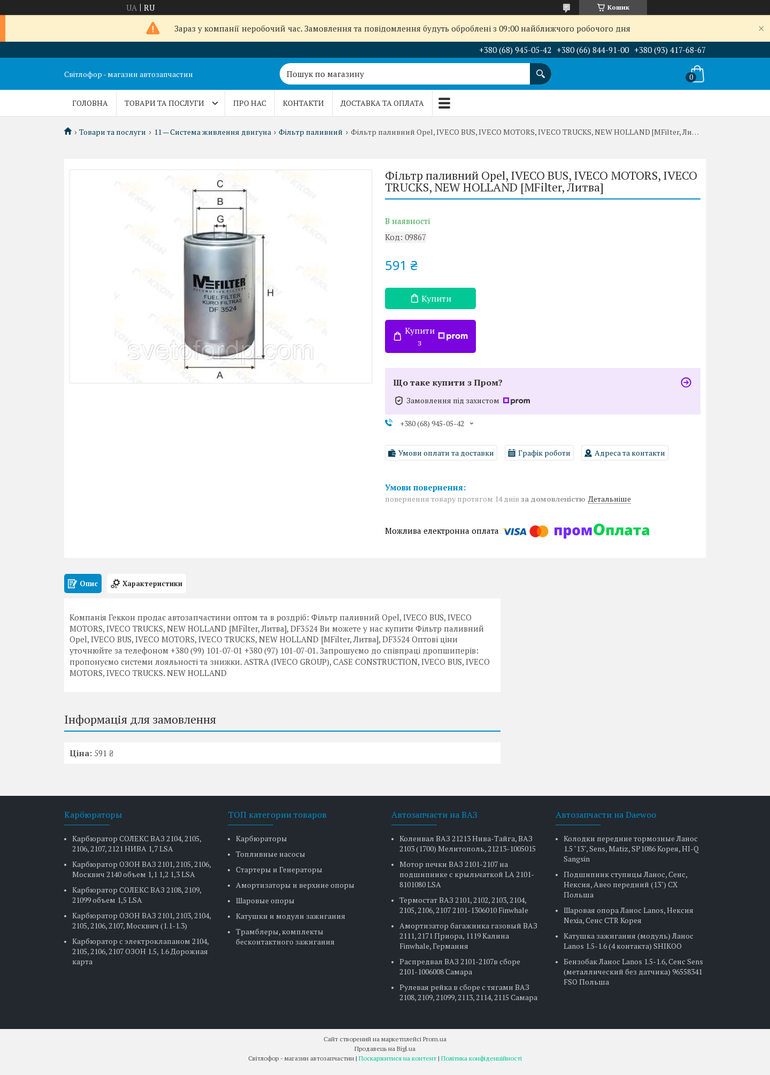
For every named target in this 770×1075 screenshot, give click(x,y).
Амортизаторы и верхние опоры (295, 885)
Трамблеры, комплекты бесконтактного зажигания (285, 936)
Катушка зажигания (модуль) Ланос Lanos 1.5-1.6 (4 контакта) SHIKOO (629, 941)
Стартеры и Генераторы (279, 869)
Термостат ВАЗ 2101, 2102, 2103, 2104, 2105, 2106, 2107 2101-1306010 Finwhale (463, 905)
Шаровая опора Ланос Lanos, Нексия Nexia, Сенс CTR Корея (629, 915)
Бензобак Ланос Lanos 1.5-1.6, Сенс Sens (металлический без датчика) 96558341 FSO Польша (633, 971)
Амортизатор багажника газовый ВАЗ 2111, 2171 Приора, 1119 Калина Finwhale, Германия (468, 935)
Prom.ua (434, 1039)
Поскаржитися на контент (397, 1058)
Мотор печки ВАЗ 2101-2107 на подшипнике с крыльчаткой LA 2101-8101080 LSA (466, 874)
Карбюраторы (261, 838)
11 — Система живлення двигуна (212, 132)
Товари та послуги (164, 103)
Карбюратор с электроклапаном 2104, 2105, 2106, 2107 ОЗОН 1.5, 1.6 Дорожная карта (140, 951)
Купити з (436, 336)
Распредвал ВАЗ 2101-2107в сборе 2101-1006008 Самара (459, 966)
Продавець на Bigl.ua (385, 1049)
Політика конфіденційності (481, 1058)
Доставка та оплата (382, 103)
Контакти (303, 103)
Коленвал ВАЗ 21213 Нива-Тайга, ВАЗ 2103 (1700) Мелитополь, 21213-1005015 (467, 843)
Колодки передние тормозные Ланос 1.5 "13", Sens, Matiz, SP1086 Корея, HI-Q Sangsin (631, 848)
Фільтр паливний (311, 132)
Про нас (249, 103)
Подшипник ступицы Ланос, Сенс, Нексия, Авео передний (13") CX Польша (625, 884)
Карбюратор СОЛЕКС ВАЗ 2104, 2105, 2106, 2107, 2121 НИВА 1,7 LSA (136, 843)
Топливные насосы (270, 854)
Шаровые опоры (265, 900)
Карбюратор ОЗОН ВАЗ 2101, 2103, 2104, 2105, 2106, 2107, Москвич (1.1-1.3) (141, 920)
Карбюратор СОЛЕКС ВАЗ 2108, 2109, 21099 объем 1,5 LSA (136, 895)
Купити (436, 298)
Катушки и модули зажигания (290, 916)
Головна (90, 103)
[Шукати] (540, 68)
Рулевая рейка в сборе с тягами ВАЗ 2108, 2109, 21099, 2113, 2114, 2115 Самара (468, 992)
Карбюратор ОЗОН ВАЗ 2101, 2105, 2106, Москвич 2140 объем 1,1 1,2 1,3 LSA (141, 869)
